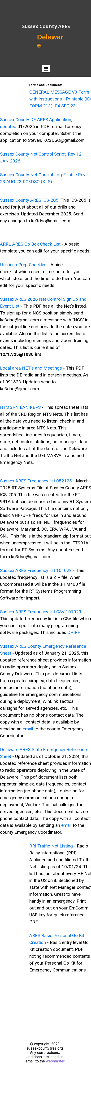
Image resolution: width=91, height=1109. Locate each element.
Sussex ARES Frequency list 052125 (36, 481)
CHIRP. (74, 632)
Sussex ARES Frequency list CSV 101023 (40, 611)
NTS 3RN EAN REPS (21, 407)
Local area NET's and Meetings (31, 368)
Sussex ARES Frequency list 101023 (36, 570)
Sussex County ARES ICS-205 (29, 200)
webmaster (55, 1061)
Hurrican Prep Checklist (23, 264)
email (28, 729)
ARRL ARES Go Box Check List (30, 244)
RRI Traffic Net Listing (51, 846)
